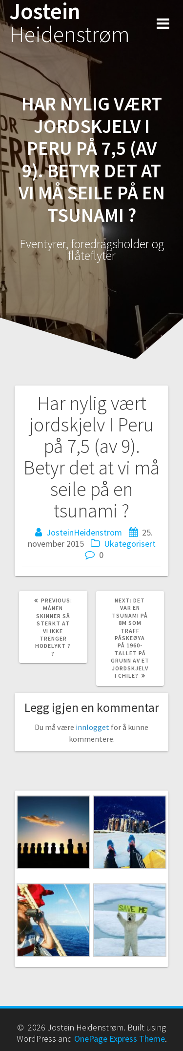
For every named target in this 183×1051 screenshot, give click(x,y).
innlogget (92, 727)
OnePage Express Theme (119, 1038)
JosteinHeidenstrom (84, 532)
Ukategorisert (130, 543)
